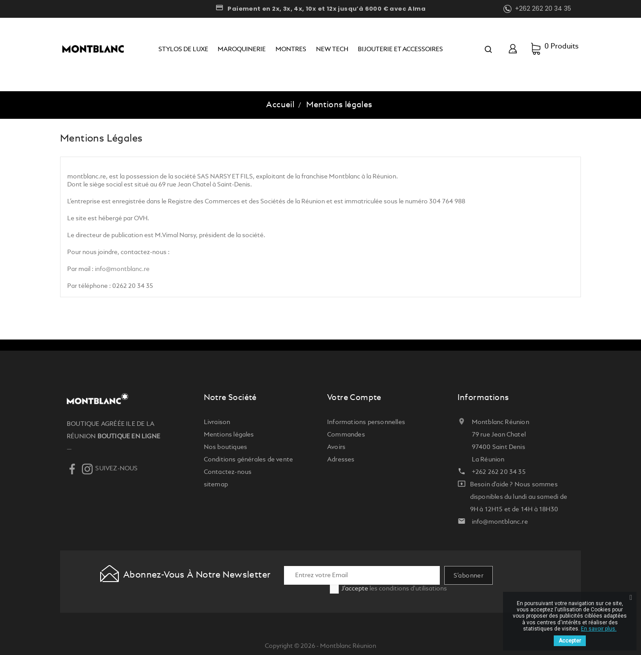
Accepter (570, 641)
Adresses (341, 460)
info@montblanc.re (122, 269)
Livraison (217, 422)
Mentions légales (229, 435)
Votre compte (354, 398)
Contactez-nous (228, 472)
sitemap (216, 484)
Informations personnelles (366, 422)
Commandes (346, 435)
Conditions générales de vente (248, 460)
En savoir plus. (599, 629)
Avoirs (336, 447)
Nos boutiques (225, 447)
